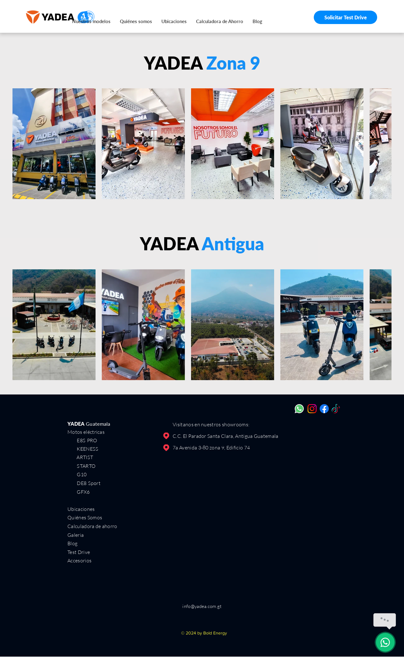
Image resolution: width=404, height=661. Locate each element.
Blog (72, 543)
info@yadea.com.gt (201, 606)
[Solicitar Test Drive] (345, 17)
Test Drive (78, 552)
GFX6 (83, 492)
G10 (81, 474)
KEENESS (82, 449)
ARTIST (84, 457)
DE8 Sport (88, 483)
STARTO (86, 466)
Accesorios (79, 560)
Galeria (75, 535)
